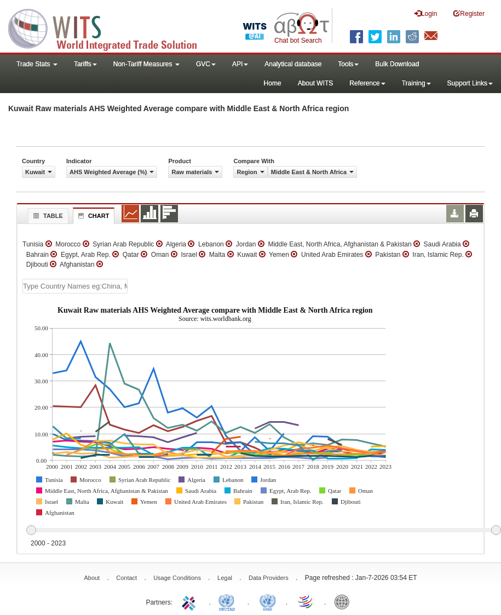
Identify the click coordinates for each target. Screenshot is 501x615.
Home (272, 83)
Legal (224, 577)
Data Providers (269, 577)
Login (425, 13)
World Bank (344, 601)
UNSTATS (268, 601)
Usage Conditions (177, 577)
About (92, 577)
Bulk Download (397, 64)
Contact (126, 577)
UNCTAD (229, 601)
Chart (93, 216)
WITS (109, 27)
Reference (367, 83)
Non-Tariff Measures (146, 64)
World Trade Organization (306, 601)
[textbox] (75, 286)
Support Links (470, 83)
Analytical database (292, 64)
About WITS (315, 83)
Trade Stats (36, 64)
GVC (206, 64)
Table (47, 216)
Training (416, 83)
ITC (190, 601)
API (240, 64)
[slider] (263, 530)
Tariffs (85, 64)
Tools (348, 64)
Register (469, 13)
